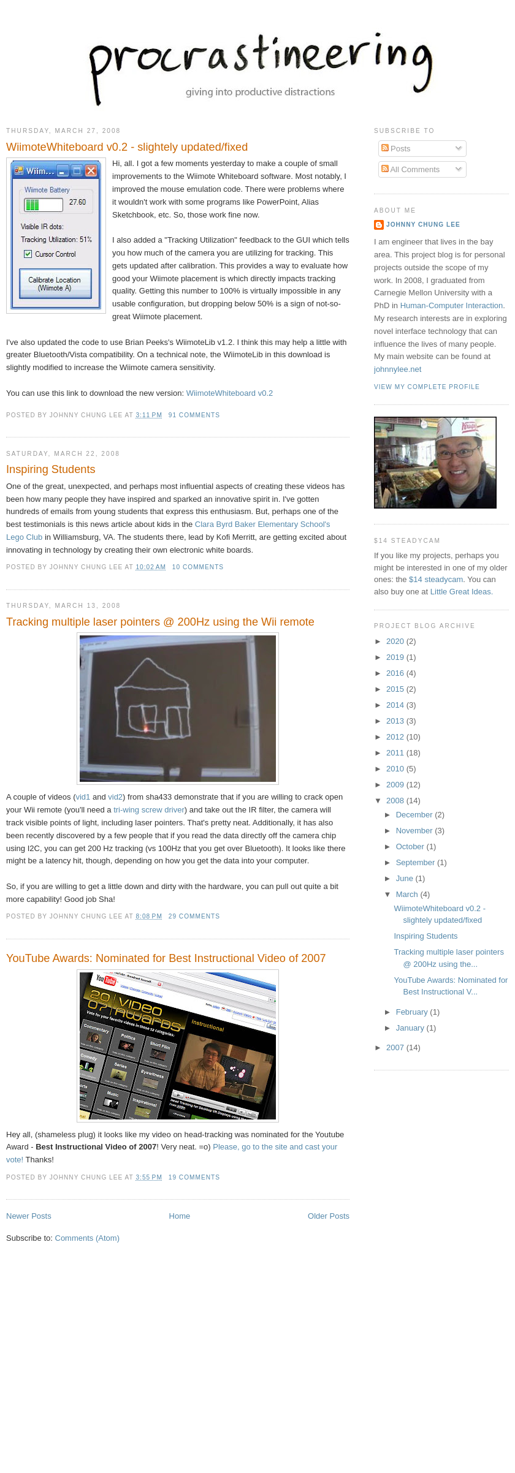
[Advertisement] (263, 1377)
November (415, 830)
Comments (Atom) (87, 1238)
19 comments (194, 1177)
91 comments (194, 415)
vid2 (115, 796)
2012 (396, 736)
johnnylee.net (397, 369)
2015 (396, 689)
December (415, 814)
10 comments (198, 567)
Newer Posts (29, 1216)
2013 (396, 720)
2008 (396, 800)
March (408, 894)
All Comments (410, 169)
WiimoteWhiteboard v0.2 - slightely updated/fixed (127, 147)
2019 (396, 657)
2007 (396, 1047)
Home (180, 1216)
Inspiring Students (51, 469)
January (411, 1027)
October (411, 846)
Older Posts (328, 1216)
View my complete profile (427, 387)
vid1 (82, 796)
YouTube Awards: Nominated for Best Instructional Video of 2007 (166, 958)
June (406, 878)
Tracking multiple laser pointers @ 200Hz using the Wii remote (160, 622)
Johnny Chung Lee (423, 224)
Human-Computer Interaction (451, 305)
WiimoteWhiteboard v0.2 (229, 393)
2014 (396, 705)
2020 (396, 641)
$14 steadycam (436, 579)
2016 (396, 673)
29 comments (194, 916)
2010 (396, 768)
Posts (396, 148)
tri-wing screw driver (149, 809)
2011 (396, 752)
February (413, 1012)
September (416, 862)
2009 (396, 784)
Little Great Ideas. (462, 591)
